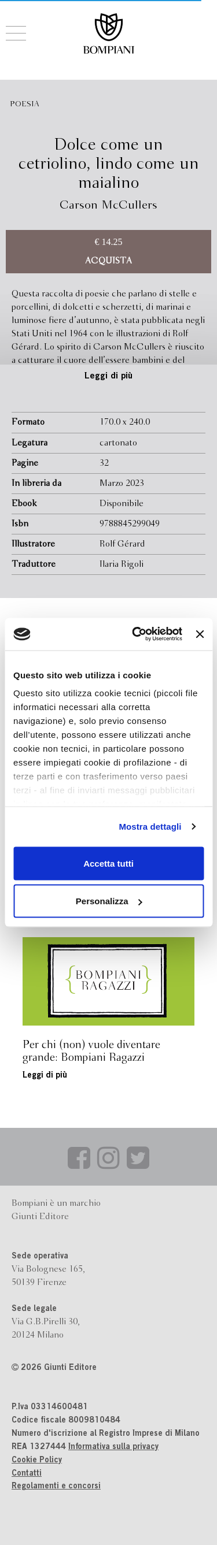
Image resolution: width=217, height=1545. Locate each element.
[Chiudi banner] (200, 634)
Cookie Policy (37, 1461)
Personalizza (109, 901)
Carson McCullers (108, 205)
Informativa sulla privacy (113, 1447)
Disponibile (122, 504)
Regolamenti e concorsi (56, 1487)
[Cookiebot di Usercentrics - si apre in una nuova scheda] (136, 634)
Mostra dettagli (150, 826)
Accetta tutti (108, 863)
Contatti (27, 1474)
